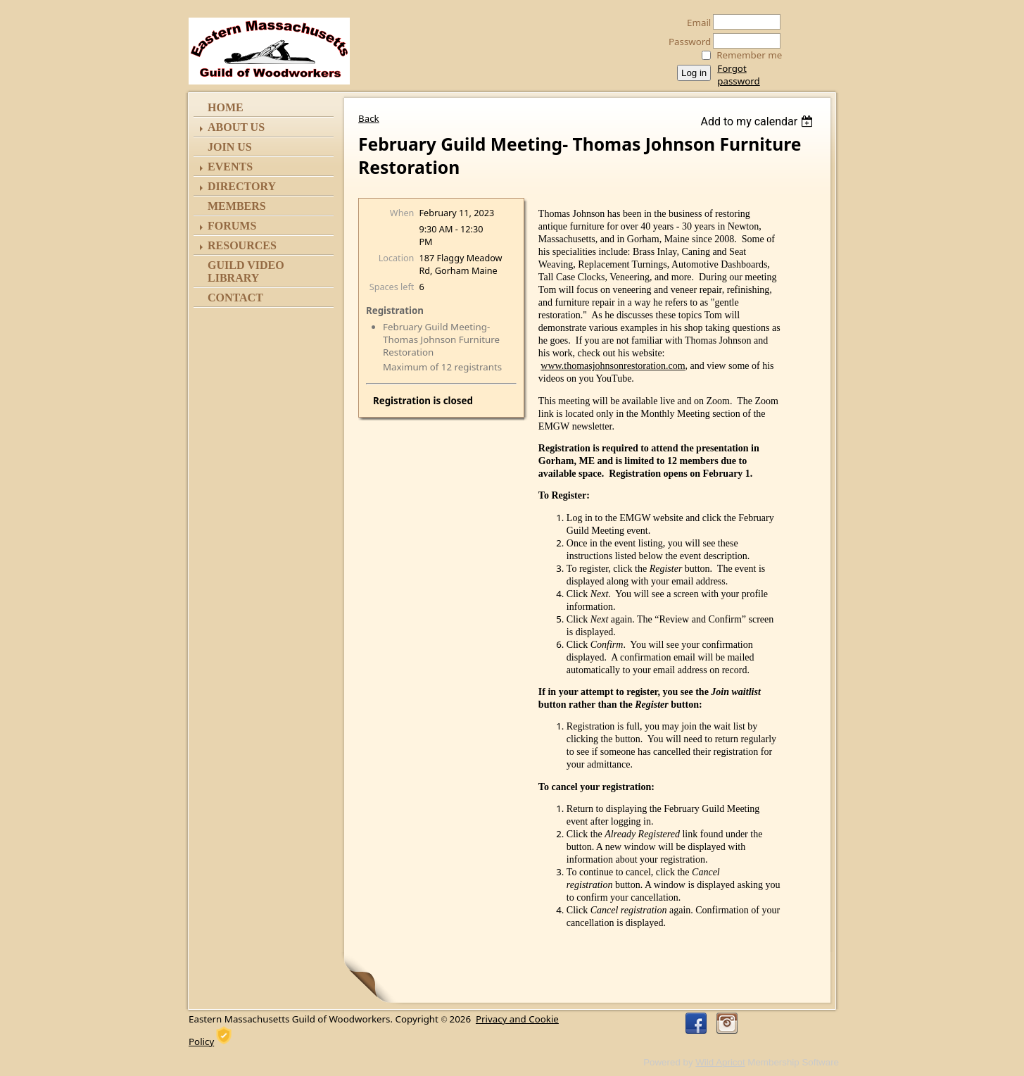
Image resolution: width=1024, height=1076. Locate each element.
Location (397, 257)
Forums (232, 226)
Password (686, 41)
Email (695, 22)
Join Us (230, 147)
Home (226, 107)
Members (237, 206)
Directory (242, 186)
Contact (235, 298)
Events (230, 167)
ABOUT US (236, 127)
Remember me (749, 55)
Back (368, 118)
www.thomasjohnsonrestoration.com (613, 366)
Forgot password (738, 74)
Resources (242, 245)
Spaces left (392, 286)
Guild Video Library (246, 271)
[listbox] (758, 121)
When (402, 212)
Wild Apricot (720, 1062)
